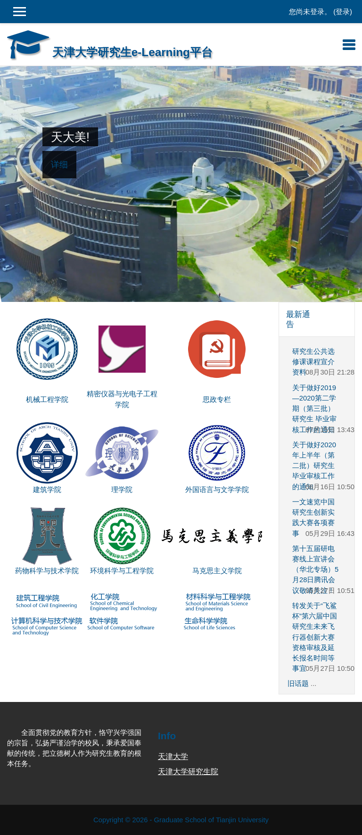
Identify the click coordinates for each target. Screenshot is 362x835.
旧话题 (298, 683)
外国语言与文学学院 (217, 489)
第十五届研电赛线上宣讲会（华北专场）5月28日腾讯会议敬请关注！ (315, 569)
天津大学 (173, 756)
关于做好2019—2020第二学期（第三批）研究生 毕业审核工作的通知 (314, 409)
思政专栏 (217, 399)
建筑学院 (47, 489)
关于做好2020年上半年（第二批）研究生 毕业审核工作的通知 (314, 466)
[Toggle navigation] (349, 45)
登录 (343, 12)
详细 (59, 164)
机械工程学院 (47, 399)
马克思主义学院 (217, 571)
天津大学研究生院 (188, 772)
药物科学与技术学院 (47, 571)
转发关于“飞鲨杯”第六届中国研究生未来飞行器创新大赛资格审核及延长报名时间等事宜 (314, 637)
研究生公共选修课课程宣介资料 (313, 362)
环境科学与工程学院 (122, 571)
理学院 (121, 489)
